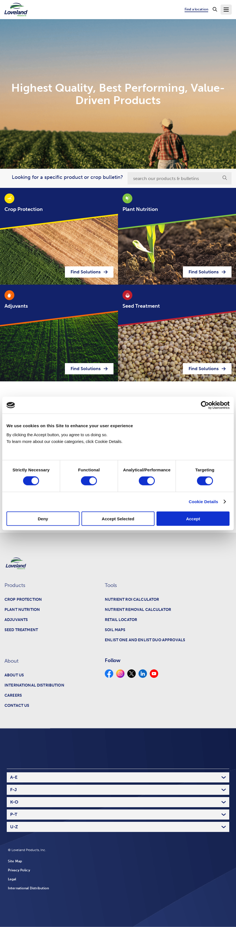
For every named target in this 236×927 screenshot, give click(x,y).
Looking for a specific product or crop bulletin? (67, 177)
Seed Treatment (21, 629)
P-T (13, 814)
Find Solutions (89, 271)
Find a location (196, 9)
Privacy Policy (19, 870)
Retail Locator (121, 619)
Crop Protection (23, 599)
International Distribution (34, 685)
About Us (14, 675)
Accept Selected (118, 518)
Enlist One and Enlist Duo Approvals (145, 640)
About (11, 661)
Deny (43, 518)
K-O (14, 802)
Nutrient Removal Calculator (138, 609)
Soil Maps (115, 629)
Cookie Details (203, 501)
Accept (193, 518)
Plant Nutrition (22, 609)
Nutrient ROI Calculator (132, 599)
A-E (13, 777)
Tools (111, 585)
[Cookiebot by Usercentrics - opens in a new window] (205, 405)
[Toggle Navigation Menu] (226, 9)
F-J (13, 789)
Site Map (15, 861)
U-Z (14, 826)
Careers (13, 695)
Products (14, 585)
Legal (12, 879)
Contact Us (16, 705)
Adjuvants (16, 619)
